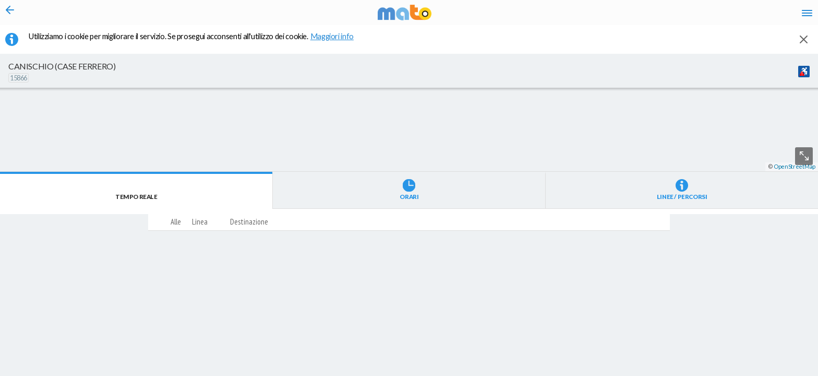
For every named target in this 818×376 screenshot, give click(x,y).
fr (696, 15)
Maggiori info (337, 42)
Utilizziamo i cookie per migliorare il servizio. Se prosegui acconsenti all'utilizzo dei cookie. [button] (198, 42)
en (676, 15)
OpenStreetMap (794, 371)
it (657, 15)
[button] (279, 345)
